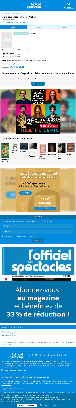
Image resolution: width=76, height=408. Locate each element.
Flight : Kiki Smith (14, 151)
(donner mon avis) (16, 22)
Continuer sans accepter (49, 405)
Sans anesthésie (42, 157)
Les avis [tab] (64, 27)
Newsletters (55, 343)
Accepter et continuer (27, 405)
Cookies (9, 344)
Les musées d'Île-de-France (10, 334)
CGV (61, 343)
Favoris (26, 22)
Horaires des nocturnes (9, 335)
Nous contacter (18, 343)
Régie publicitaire (30, 343)
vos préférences (46, 399)
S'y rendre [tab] (39, 27)
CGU (65, 343)
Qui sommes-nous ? (7, 343)
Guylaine (69, 154)
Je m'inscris (38, 240)
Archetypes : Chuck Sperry (5, 160)
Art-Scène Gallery (10, 53)
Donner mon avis (38, 84)
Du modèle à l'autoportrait (52, 155)
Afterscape (23, 151)
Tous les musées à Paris (9, 332)
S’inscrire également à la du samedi (19, 236)
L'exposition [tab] (13, 27)
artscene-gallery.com (14, 64)
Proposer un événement (43, 343)
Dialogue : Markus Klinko (60, 157)
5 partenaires (14, 399)
